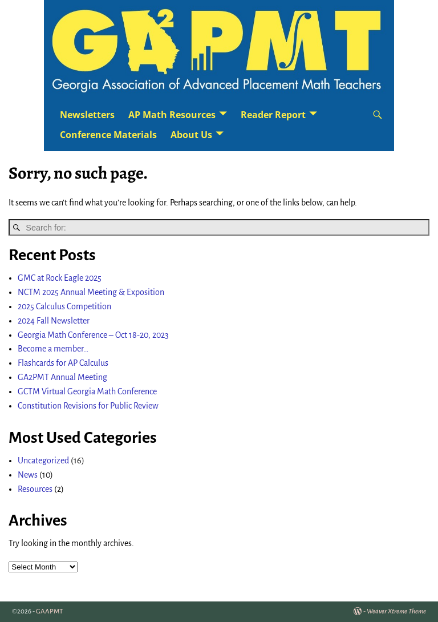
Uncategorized (43, 460)
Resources (35, 489)
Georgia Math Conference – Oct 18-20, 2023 (93, 335)
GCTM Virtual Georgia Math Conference (87, 391)
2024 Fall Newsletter (54, 320)
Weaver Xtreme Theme (396, 611)
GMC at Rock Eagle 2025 (60, 277)
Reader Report (273, 114)
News (28, 474)
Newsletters (87, 114)
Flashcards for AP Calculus (63, 362)
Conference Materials (108, 134)
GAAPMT (49, 611)
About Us (191, 134)
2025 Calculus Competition (64, 306)
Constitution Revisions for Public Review (88, 405)
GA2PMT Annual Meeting (62, 377)
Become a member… (53, 348)
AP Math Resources (172, 114)
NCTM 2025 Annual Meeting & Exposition (91, 292)
